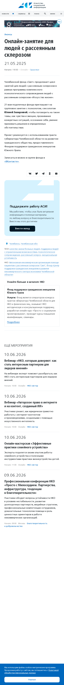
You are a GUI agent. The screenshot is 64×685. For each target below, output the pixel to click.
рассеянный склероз (31, 255)
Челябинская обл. (29, 243)
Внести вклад (22, 228)
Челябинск (14, 243)
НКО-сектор (32, 386)
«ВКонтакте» (11, 161)
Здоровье (34, 69)
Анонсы (8, 34)
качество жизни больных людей (24, 249)
